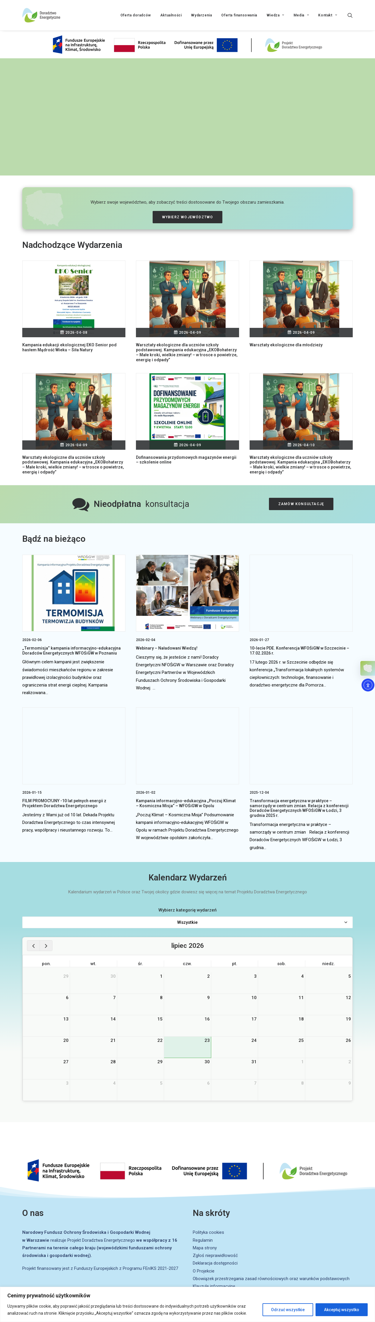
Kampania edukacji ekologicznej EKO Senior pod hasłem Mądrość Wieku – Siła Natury (69, 347)
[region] (187, 1304)
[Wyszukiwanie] (350, 15)
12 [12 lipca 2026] (348, 997)
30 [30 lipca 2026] (207, 1061)
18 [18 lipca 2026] (301, 1019)
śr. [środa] (140, 963)
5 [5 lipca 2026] (349, 976)
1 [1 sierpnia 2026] (302, 1061)
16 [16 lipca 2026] (207, 1019)
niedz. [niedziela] (328, 963)
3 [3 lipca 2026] (255, 976)
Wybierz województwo (187, 217)
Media (301, 15)
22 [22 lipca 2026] (160, 1040)
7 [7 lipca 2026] (114, 997)
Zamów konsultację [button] (301, 504)
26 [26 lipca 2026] (348, 1040)
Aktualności (171, 15)
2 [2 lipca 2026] (208, 976)
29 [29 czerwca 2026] (66, 976)
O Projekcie (203, 1271)
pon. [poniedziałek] (46, 963)
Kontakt (327, 15)
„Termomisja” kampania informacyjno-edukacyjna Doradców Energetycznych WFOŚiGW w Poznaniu (71, 650)
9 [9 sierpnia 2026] (349, 1083)
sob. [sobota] (281, 963)
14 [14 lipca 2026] (113, 1019)
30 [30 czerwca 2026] (113, 976)
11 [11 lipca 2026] (301, 997)
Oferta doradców (135, 15)
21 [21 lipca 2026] (113, 1040)
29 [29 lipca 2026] (160, 1061)
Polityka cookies (208, 1232)
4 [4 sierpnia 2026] (114, 1083)
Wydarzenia (201, 15)
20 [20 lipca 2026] (66, 1040)
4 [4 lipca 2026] (302, 976)
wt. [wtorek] (93, 963)
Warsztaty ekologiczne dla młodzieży (286, 345)
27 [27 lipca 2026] (66, 1061)
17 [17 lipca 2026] (254, 1019)
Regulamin (203, 1240)
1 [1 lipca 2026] (161, 976)
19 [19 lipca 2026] (348, 1019)
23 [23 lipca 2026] (207, 1040)
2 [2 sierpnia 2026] (349, 1061)
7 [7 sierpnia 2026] (255, 1083)
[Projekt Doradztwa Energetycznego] (41, 15)
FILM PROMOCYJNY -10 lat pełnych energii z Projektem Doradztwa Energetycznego (64, 803)
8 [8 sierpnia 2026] (302, 1083)
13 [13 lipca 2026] (66, 1019)
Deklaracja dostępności (215, 1263)
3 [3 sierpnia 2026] (67, 1083)
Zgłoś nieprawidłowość (215, 1255)
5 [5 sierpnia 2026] (161, 1083)
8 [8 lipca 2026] (161, 997)
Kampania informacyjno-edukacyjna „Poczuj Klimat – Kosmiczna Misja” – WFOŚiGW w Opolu (186, 803)
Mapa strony (205, 1248)
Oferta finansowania (239, 15)
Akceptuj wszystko (341, 1309)
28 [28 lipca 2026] (113, 1061)
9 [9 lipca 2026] (208, 997)
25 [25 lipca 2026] (301, 1040)
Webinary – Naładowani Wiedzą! (166, 648)
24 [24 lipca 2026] (254, 1040)
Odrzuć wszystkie (288, 1309)
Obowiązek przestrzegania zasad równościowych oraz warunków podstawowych (271, 1278)
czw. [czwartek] (187, 963)
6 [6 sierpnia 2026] (208, 1083)
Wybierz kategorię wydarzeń (187, 910)
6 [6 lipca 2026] (67, 997)
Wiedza (275, 15)
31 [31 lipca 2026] (254, 1061)
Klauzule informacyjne (214, 1286)
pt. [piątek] (234, 963)
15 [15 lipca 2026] (160, 1019)
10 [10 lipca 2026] (254, 997)
